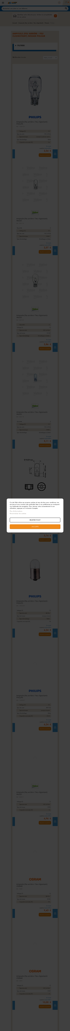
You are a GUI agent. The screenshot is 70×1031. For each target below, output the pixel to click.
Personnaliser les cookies (18, 513)
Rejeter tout (35, 520)
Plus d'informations (16, 511)
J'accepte (35, 527)
